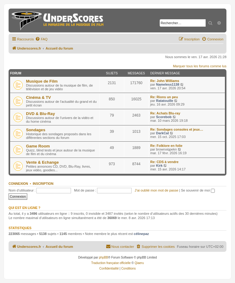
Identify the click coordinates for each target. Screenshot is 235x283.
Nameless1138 (167, 84)
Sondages (35, 130)
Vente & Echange (42, 162)
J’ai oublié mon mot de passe (156, 190)
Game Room (38, 146)
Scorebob (164, 117)
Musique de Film (42, 81)
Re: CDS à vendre (164, 162)
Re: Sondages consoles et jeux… (176, 129)
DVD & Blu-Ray (40, 113)
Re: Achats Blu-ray (165, 113)
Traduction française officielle (111, 263)
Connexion (18, 183)
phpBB (103, 257)
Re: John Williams (164, 81)
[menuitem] (41, 39)
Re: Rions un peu (164, 97)
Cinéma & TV (38, 97)
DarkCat (162, 133)
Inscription (43, 183)
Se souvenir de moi (198, 190)
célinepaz (141, 234)
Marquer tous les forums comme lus (199, 66)
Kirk (159, 165)
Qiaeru (139, 263)
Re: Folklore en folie (166, 145)
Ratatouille (164, 100)
